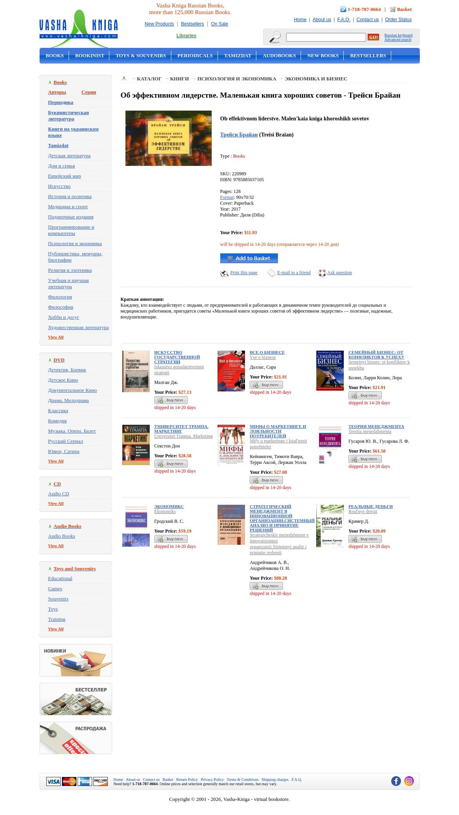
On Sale (219, 24)
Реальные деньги (370, 506)
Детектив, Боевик (67, 370)
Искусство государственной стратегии (177, 357)
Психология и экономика (75, 243)
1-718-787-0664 (364, 9)
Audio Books (61, 536)
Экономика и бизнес (316, 79)
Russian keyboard (398, 35)
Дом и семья (61, 166)
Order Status (398, 19)
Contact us (367, 19)
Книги (179, 79)
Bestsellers (192, 24)
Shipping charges (274, 779)
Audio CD (58, 494)
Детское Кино (63, 380)
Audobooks (279, 55)
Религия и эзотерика (70, 270)
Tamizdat (238, 55)
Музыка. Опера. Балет (72, 431)
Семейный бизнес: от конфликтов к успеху (376, 354)
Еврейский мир (64, 176)
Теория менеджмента (376, 426)
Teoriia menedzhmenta (369, 431)
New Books (323, 55)
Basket (404, 9)
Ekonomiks (165, 511)
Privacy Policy (212, 779)
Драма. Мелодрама (68, 400)
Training (56, 619)
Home (300, 19)
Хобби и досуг (64, 317)
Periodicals (195, 55)
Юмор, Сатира (64, 451)
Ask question (339, 272)
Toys (53, 609)
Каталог (149, 79)
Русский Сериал (65, 441)
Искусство (59, 186)
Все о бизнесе (267, 352)
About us (322, 19)
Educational (60, 578)
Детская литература (69, 155)
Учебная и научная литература (68, 283)
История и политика (70, 196)
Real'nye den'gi (362, 511)
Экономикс (169, 506)
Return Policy (187, 779)
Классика (58, 410)
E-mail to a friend (294, 272)
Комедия (57, 421)
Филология (60, 297)
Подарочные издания (71, 217)
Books (55, 55)
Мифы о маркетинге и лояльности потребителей (278, 431)
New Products (159, 24)
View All (56, 337)
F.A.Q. (343, 19)
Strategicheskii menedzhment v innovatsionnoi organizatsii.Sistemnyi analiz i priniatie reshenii (279, 543)
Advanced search (398, 39)
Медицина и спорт (68, 206)
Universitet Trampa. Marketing (183, 436)
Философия (60, 307)
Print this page (244, 272)
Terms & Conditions (243, 779)
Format (227, 197)
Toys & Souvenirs (141, 55)
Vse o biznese (263, 357)
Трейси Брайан (239, 134)
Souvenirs (58, 599)
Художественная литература (78, 327)
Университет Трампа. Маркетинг (181, 428)
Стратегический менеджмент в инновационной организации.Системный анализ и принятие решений (282, 518)
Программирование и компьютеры (71, 230)
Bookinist (89, 55)
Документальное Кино (72, 390)
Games (55, 588)
